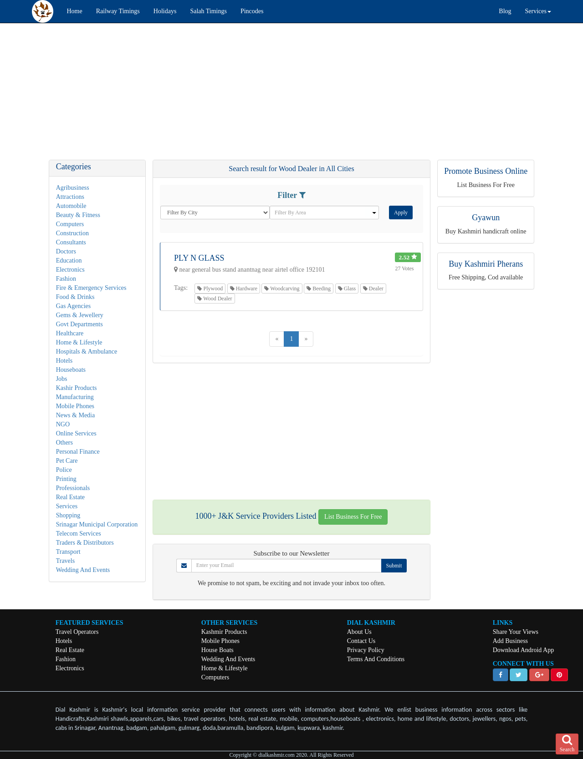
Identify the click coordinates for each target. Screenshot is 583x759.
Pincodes (252, 11)
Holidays (165, 11)
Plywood (210, 288)
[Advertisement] (273, 96)
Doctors (66, 251)
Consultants (71, 242)
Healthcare (70, 333)
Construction (72, 233)
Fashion (66, 278)
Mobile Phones (75, 406)
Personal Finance (78, 451)
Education (69, 260)
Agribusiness (72, 187)
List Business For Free (353, 516)
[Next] (305, 339)
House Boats (217, 650)
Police (64, 469)
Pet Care (67, 460)
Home (74, 11)
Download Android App (523, 650)
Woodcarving (281, 288)
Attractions (70, 196)
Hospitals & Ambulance (87, 351)
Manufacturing (75, 397)
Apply (401, 212)
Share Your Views (515, 631)
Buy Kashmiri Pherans (486, 263)
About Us (359, 631)
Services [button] (538, 11)
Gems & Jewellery (79, 315)
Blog (505, 11)
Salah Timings (208, 11)
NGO (63, 424)
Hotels (64, 360)
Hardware (243, 288)
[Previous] (276, 339)
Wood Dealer (214, 298)
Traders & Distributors (85, 542)
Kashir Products (76, 388)
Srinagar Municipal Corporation (97, 524)
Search (567, 743)
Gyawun (486, 217)
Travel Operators (77, 631)
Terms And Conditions (376, 659)
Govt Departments (79, 324)
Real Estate (70, 497)
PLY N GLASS (199, 258)
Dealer (373, 288)
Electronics (70, 269)
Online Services (76, 433)
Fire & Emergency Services (91, 287)
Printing (66, 479)
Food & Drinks (75, 296)
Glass (347, 288)
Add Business (510, 641)
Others (64, 442)
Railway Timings (118, 11)
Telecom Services (78, 533)
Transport (68, 551)
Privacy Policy (365, 650)
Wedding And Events (83, 570)
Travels (65, 560)
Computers (70, 224)
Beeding (319, 288)
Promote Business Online (485, 171)
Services (66, 506)
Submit (394, 565)
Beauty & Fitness (78, 215)
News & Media (75, 415)
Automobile (71, 205)
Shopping (68, 515)
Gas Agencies (73, 306)
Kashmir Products (224, 631)
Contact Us (361, 641)
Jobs (61, 378)
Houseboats (71, 369)
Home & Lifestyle (79, 342)
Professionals (73, 488)
